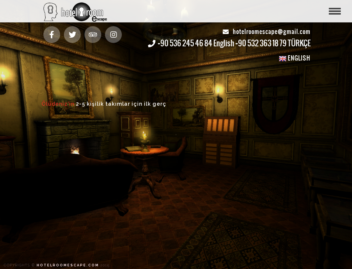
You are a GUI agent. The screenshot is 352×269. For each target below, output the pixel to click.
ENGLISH (295, 57)
